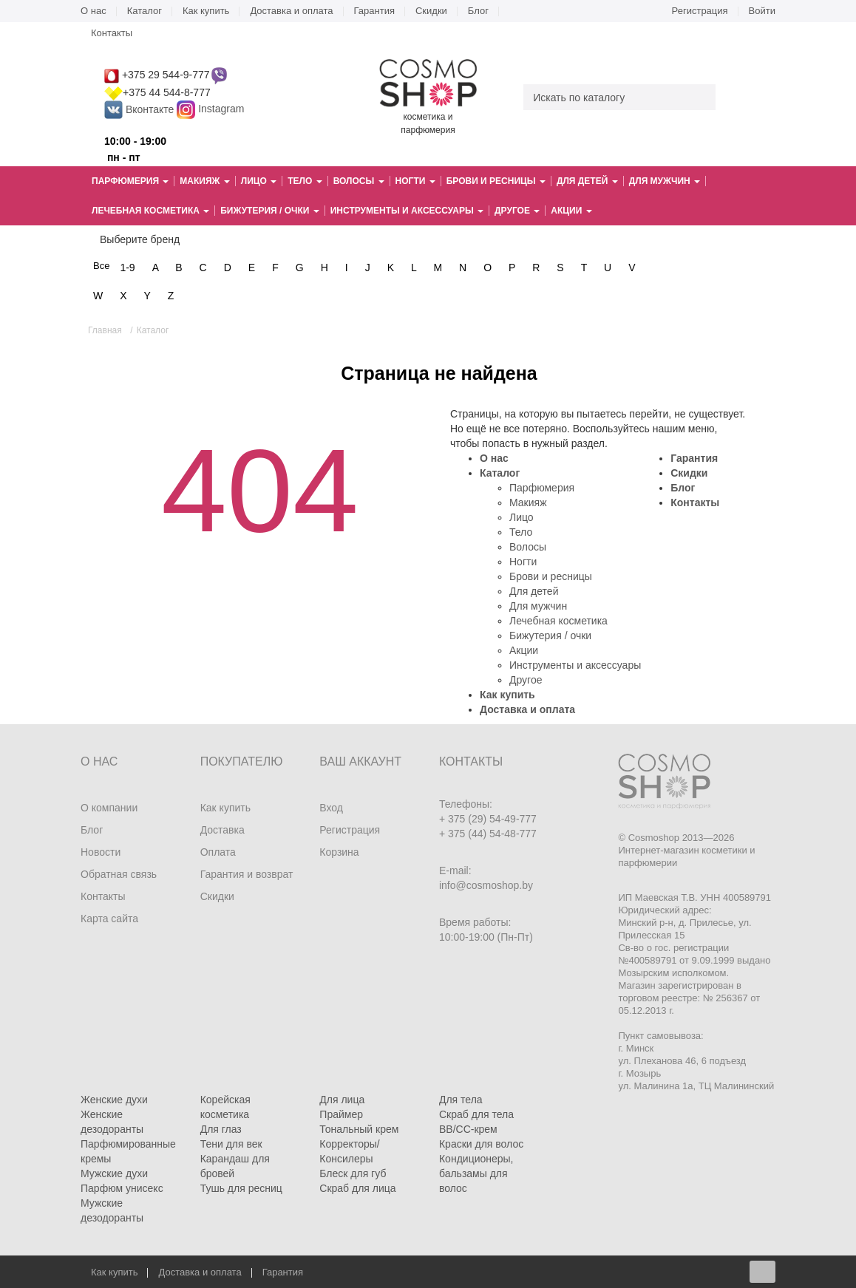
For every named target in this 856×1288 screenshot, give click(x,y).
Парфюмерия (541, 488)
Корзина (339, 852)
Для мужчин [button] (664, 181)
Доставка (222, 830)
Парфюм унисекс (122, 1188)
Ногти (523, 562)
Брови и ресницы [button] (496, 181)
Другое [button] (517, 210)
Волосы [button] (358, 181)
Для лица (341, 1099)
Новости (100, 852)
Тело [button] (305, 181)
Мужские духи (114, 1173)
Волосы (527, 547)
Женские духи (114, 1099)
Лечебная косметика (558, 621)
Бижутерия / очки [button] (269, 210)
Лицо (521, 517)
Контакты (111, 32)
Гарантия (374, 10)
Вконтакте (140, 109)
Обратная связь (119, 874)
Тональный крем (358, 1129)
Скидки (431, 10)
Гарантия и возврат (246, 874)
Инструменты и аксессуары (575, 665)
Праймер (341, 1114)
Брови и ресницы (550, 576)
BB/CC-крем (468, 1129)
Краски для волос (481, 1144)
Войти (762, 10)
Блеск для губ (352, 1173)
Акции (523, 650)
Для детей (533, 591)
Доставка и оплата (291, 10)
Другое (525, 680)
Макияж (528, 502)
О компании (109, 808)
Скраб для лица (357, 1188)
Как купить (206, 10)
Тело (520, 532)
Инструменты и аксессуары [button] (406, 210)
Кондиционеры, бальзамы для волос (476, 1173)
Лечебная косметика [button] (150, 210)
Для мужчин (538, 606)
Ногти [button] (415, 181)
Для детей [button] (587, 181)
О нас (93, 10)
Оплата (218, 852)
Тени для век (231, 1144)
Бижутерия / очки (550, 635)
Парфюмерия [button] (130, 181)
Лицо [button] (258, 181)
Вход (331, 808)
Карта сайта (109, 918)
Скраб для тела (476, 1114)
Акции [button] (571, 210)
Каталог (144, 10)
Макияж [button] (204, 181)
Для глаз (221, 1129)
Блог (478, 10)
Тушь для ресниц (241, 1188)
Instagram (221, 109)
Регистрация (700, 10)
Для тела (461, 1099)
